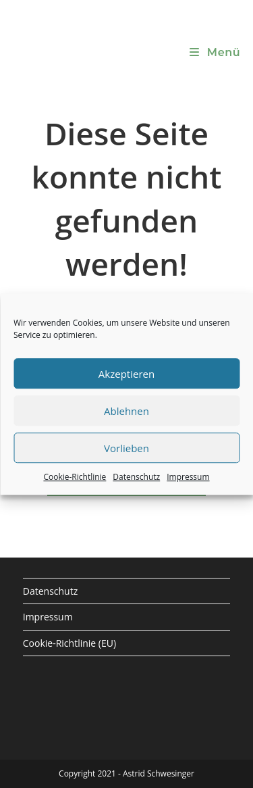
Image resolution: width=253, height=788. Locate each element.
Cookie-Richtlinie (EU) (69, 643)
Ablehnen (126, 411)
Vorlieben (126, 448)
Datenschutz (136, 477)
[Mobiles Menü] (215, 52)
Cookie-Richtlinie (74, 477)
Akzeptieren (126, 373)
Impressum (188, 477)
